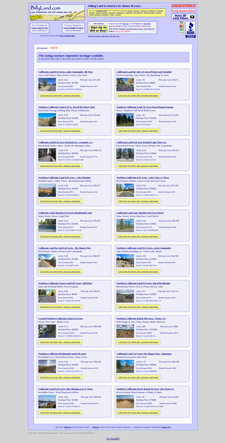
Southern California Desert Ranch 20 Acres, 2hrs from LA (145, 389)
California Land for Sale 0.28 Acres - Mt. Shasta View (64, 248)
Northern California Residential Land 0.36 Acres (62, 353)
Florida (91, 13)
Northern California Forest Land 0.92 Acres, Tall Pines (65, 283)
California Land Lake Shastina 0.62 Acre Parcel (140, 212)
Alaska (129, 11)
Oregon (158, 13)
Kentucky (112, 13)
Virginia (118, 15)
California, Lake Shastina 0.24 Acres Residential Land (65, 212)
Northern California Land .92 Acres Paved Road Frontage (145, 107)
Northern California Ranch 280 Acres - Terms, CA (141, 318)
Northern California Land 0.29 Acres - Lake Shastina (64, 177)
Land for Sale (101, 11)
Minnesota (121, 13)
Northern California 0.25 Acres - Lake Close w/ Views (143, 177)
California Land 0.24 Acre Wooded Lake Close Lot (141, 142)
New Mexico (138, 13)
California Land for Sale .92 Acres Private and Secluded (144, 71)
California (152, 11)
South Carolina (94, 15)
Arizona (136, 11)
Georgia (98, 13)
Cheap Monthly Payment (74, 28)
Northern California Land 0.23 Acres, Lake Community (144, 248)
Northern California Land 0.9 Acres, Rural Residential (143, 283)
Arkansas (143, 11)
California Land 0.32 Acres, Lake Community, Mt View (65, 71)
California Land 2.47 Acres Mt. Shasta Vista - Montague (144, 353)
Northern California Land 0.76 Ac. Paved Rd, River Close (66, 107)
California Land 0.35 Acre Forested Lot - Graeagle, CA (65, 142)
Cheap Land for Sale (39, 28)
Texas (112, 15)
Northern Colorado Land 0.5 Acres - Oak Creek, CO (137, 29)
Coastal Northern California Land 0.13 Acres (60, 318)
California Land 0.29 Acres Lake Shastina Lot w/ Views (65, 389)
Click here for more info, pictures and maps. (60, 95)
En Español (112, 438)
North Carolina (149, 13)
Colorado (159, 11)
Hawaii (105, 13)
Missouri (128, 13)
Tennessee (105, 15)
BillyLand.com (42, 48)
